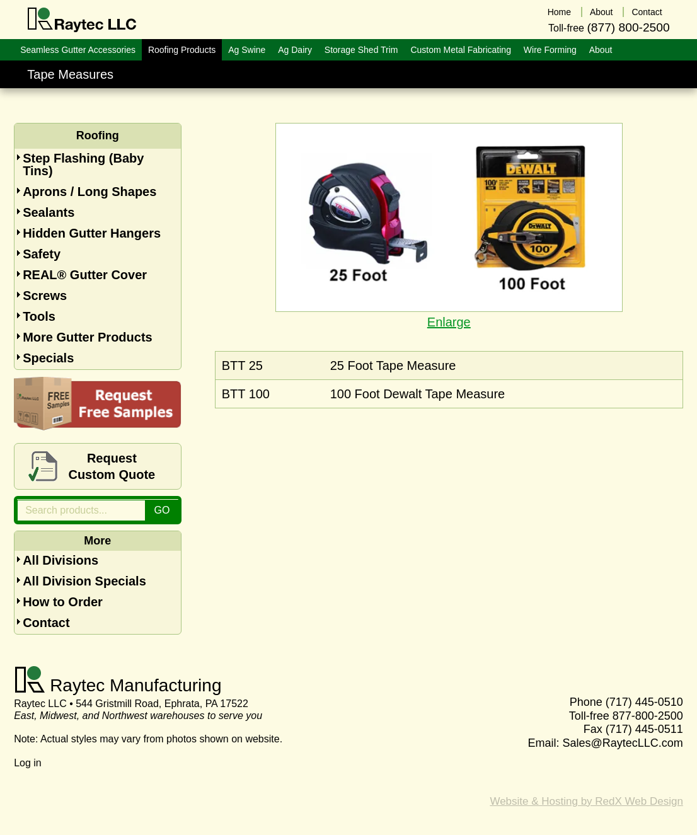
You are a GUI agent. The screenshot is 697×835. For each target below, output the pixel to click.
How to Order (63, 602)
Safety (41, 254)
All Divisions (60, 560)
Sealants (48, 212)
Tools (39, 316)
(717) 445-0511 (644, 729)
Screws (45, 295)
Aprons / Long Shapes (89, 192)
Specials (48, 358)
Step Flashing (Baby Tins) (83, 164)
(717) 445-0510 (644, 702)
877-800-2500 (648, 716)
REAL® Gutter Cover (85, 275)
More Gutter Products (88, 337)
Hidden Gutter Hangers (92, 233)
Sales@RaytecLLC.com (623, 743)
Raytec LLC (82, 20)
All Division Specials (84, 581)
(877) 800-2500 (628, 27)
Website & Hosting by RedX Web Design (586, 801)
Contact (46, 623)
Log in (28, 762)
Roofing (97, 135)
